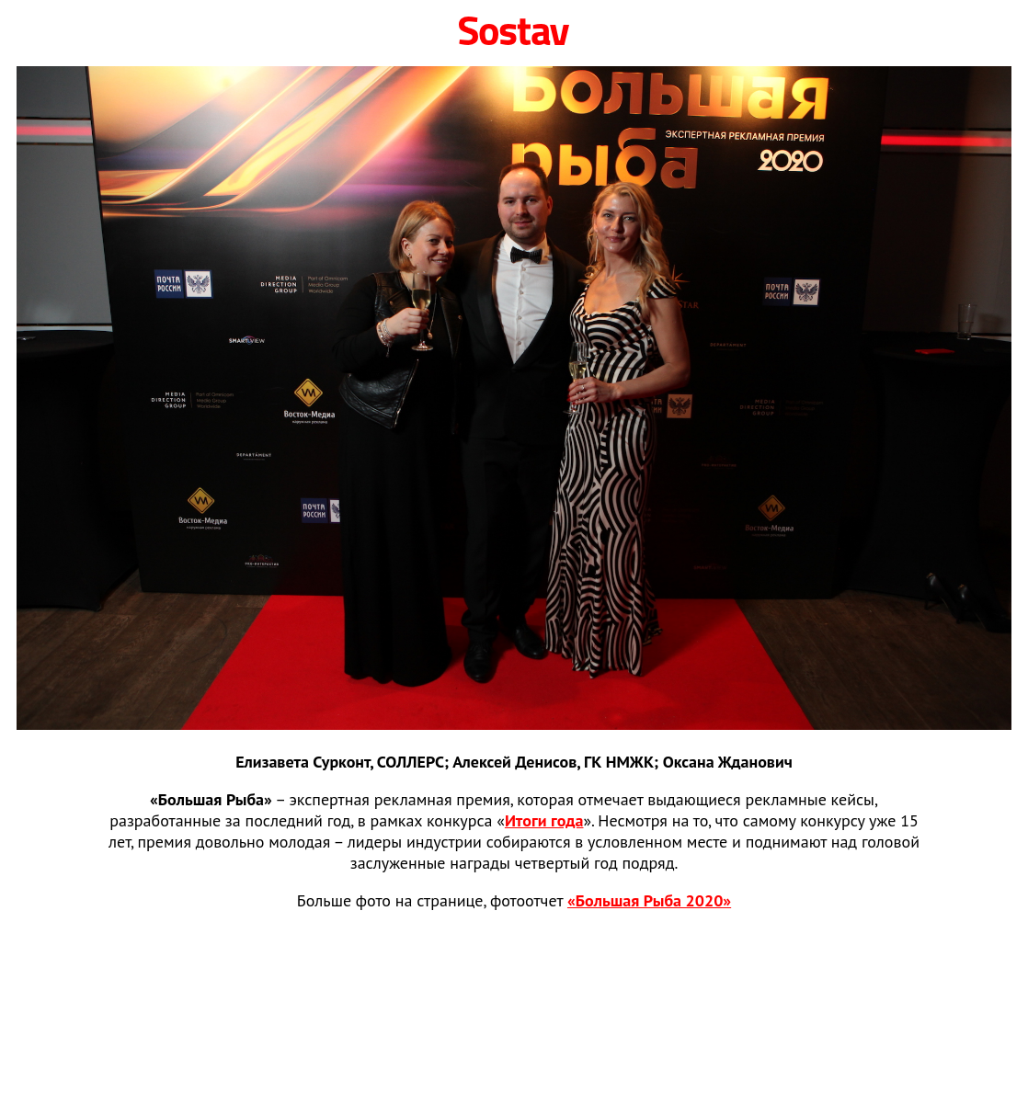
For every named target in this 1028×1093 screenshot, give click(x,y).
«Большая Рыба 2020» (649, 900)
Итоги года (544, 820)
